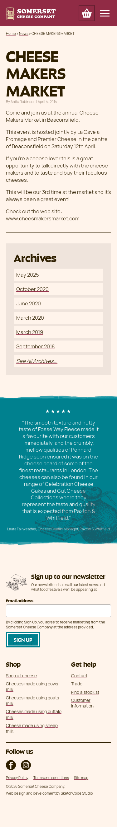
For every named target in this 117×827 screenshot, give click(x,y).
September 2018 (35, 346)
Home (11, 33)
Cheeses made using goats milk (32, 700)
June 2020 (28, 303)
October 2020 (32, 289)
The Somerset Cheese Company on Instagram (26, 765)
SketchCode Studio (77, 793)
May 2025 (27, 274)
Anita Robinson (23, 101)
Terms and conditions (51, 777)
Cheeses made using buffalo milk (33, 714)
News (23, 33)
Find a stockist (85, 692)
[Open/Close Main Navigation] (105, 13)
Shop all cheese (21, 676)
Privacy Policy (17, 777)
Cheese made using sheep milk (32, 728)
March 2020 (30, 317)
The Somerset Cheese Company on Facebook (11, 765)
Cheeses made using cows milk (32, 686)
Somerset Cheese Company (31, 13)
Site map (81, 777)
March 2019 (29, 332)
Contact (79, 676)
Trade (76, 684)
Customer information (82, 703)
